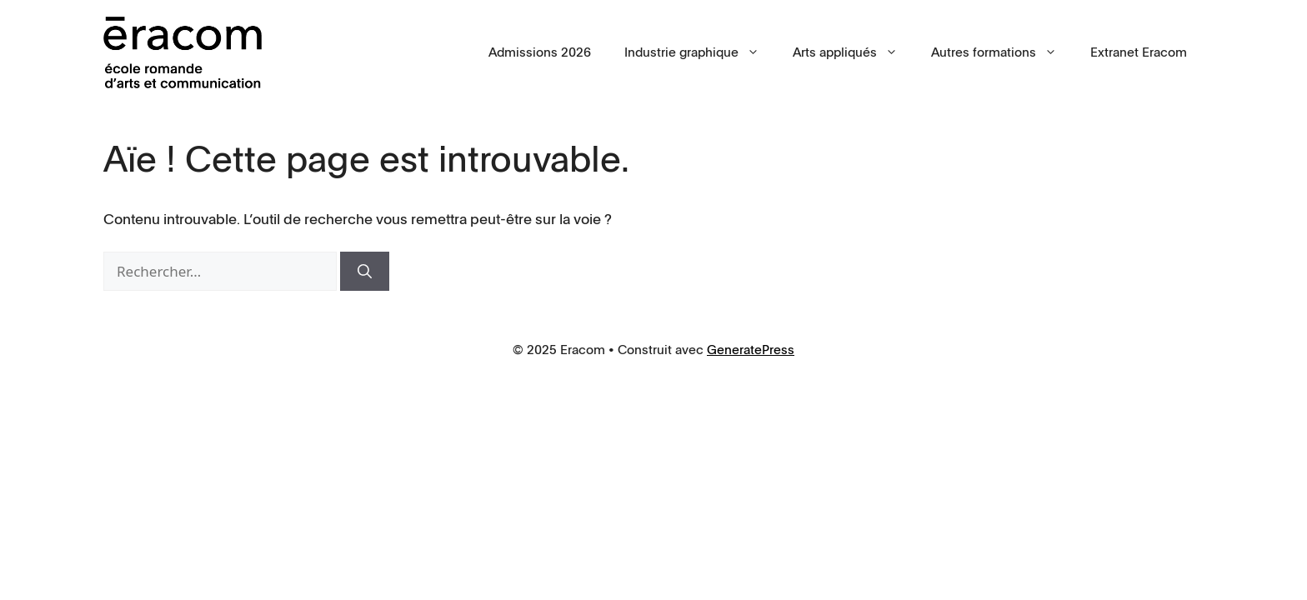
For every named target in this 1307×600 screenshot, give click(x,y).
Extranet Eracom (1138, 52)
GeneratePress (750, 350)
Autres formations (1002, 53)
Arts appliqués (853, 53)
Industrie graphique (700, 53)
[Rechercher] (364, 272)
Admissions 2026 (539, 52)
